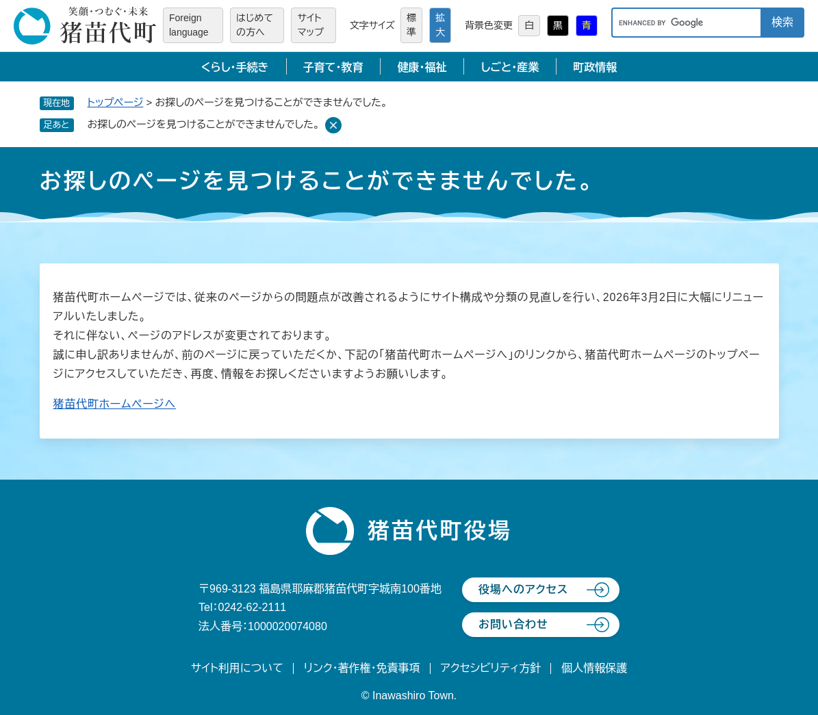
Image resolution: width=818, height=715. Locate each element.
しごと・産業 (510, 67)
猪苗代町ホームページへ (115, 404)
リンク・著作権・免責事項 (362, 668)
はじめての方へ (254, 25)
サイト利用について (237, 668)
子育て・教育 (333, 67)
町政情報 (595, 67)
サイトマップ (310, 25)
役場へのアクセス (523, 589)
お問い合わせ (513, 624)
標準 (411, 25)
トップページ (116, 102)
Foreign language (189, 25)
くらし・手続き (235, 67)
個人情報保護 (594, 668)
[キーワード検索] (686, 23)
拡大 (440, 25)
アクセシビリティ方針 (491, 668)
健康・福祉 (421, 67)
